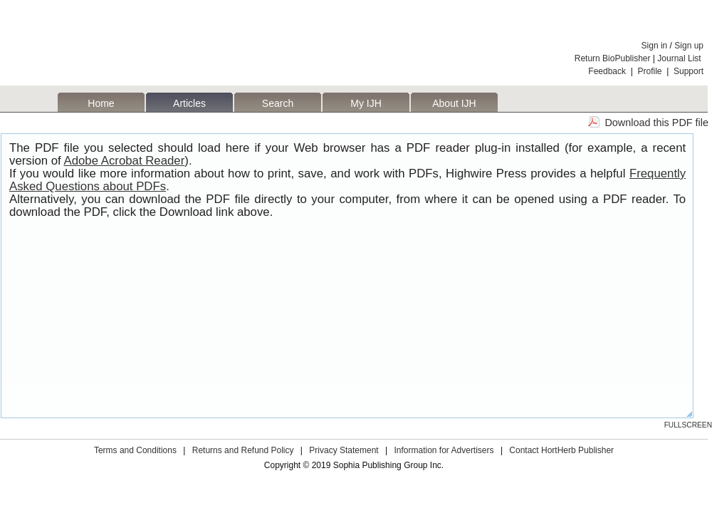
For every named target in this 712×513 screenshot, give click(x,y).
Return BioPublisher (613, 58)
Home (101, 103)
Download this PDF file (656, 122)
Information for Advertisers (443, 450)
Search (277, 103)
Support (688, 71)
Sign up (688, 46)
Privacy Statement (343, 450)
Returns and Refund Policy (243, 450)
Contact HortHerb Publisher (561, 450)
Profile (650, 71)
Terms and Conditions (135, 450)
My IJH (366, 103)
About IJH (454, 103)
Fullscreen (688, 425)
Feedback (607, 71)
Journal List (680, 58)
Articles (189, 103)
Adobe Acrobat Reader (124, 160)
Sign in (655, 46)
